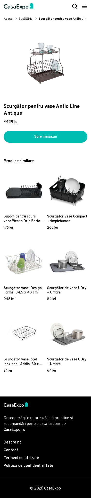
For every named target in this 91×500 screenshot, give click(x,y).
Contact (11, 452)
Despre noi (13, 444)
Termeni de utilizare (21, 459)
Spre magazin (45, 137)
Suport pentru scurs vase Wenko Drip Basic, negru (22, 220)
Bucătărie (26, 19)
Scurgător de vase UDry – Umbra (66, 292)
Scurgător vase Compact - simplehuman (67, 220)
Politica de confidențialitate (28, 467)
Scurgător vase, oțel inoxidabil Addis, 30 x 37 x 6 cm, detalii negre (23, 363)
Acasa (8, 19)
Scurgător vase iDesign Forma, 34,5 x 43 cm (23, 292)
